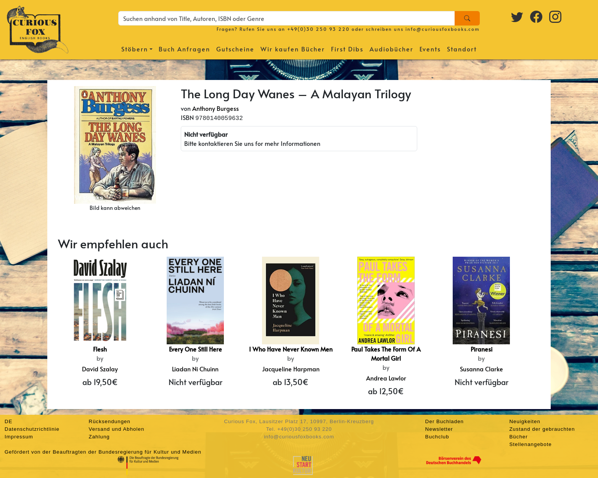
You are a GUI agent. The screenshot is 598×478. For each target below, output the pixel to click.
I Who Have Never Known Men (291, 349)
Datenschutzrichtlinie (32, 429)
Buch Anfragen (184, 49)
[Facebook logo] (536, 16)
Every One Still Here (195, 349)
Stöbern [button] (134, 49)
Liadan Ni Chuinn (195, 368)
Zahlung (99, 437)
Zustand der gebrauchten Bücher (542, 433)
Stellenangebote (530, 444)
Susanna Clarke (481, 368)
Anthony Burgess (215, 108)
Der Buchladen (444, 421)
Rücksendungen (109, 421)
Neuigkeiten (524, 421)
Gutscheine (235, 49)
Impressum (19, 437)
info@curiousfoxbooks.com (442, 29)
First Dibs (347, 49)
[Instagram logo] (555, 16)
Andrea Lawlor (386, 378)
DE (9, 421)
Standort (462, 49)
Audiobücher (391, 49)
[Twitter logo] (517, 16)
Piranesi (481, 349)
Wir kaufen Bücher (292, 49)
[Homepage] (38, 28)
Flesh (100, 349)
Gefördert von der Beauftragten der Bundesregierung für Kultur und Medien (103, 452)
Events (430, 49)
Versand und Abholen (117, 429)
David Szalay (100, 368)
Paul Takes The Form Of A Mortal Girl (386, 353)
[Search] (467, 18)
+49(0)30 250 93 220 (318, 29)
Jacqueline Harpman (291, 368)
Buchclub (437, 437)
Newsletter (439, 429)
